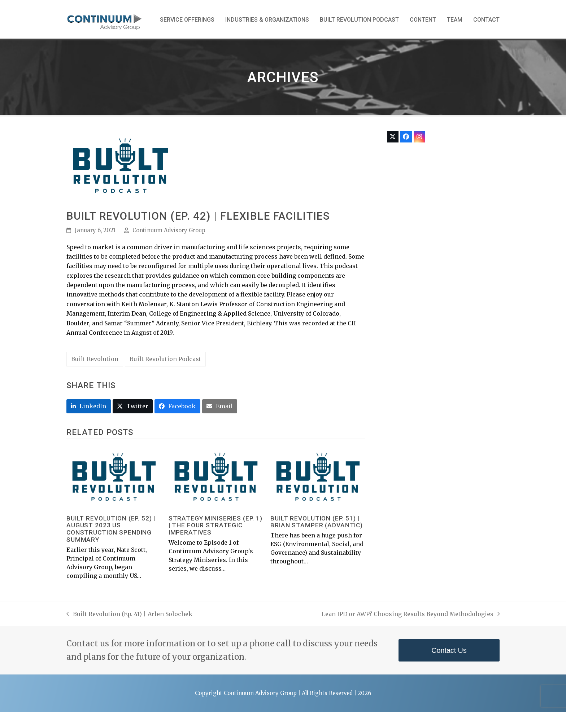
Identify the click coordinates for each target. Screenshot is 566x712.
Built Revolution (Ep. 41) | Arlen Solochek (129, 614)
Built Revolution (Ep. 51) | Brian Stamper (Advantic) (316, 522)
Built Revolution (94, 358)
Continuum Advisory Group (168, 230)
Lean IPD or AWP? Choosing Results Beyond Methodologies (411, 614)
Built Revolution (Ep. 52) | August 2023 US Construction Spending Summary (110, 529)
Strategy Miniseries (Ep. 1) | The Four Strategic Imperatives (215, 525)
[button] (88, 406)
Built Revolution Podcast (165, 358)
